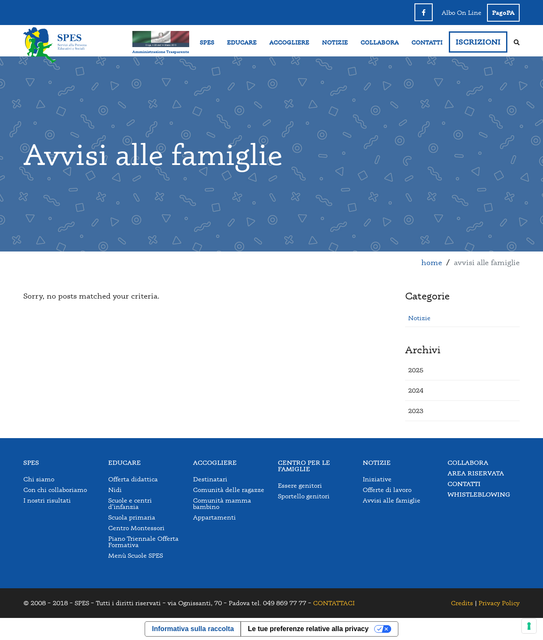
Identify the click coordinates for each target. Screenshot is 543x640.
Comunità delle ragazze (228, 490)
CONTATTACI (334, 603)
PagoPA (503, 12)
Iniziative (377, 479)
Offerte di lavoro (387, 490)
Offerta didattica (133, 479)
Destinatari (210, 479)
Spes (31, 462)
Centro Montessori (136, 528)
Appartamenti (214, 517)
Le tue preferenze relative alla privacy (308, 628)
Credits (462, 603)
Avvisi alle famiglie (391, 500)
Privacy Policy (499, 603)
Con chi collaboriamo (55, 490)
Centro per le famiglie (304, 465)
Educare (124, 462)
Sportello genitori (304, 496)
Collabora (468, 462)
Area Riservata (476, 473)
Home (431, 262)
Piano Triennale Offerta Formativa (143, 541)
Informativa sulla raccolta (193, 628)
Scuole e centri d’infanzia (130, 503)
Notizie (419, 318)
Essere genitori (300, 485)
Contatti (464, 484)
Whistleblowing (479, 494)
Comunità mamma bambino (222, 503)
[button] (415, 370)
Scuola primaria (131, 517)
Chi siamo (38, 479)
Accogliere (215, 462)
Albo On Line (461, 12)
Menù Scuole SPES (135, 555)
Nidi (115, 490)
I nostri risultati (47, 500)
